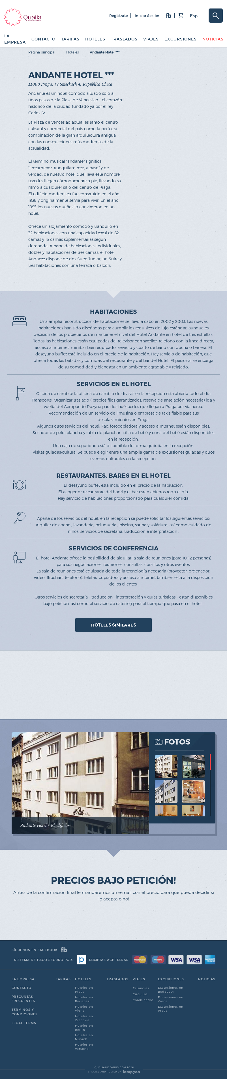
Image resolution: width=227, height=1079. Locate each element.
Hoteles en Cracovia (84, 1018)
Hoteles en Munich (84, 1037)
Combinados (143, 1000)
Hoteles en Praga (84, 989)
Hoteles (95, 39)
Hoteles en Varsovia (84, 1046)
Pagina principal (41, 52)
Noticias (213, 39)
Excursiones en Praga (170, 1008)
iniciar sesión (147, 15)
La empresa (23, 979)
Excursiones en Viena (170, 999)
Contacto (43, 39)
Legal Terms (24, 1023)
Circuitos (140, 994)
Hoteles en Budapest (84, 999)
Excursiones (180, 39)
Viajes (151, 39)
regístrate (118, 15)
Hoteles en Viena (84, 1008)
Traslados (124, 39)
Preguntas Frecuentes (23, 999)
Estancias (141, 988)
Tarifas (70, 39)
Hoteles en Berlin (84, 1027)
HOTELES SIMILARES (113, 624)
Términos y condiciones (25, 1012)
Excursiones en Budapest (170, 989)
